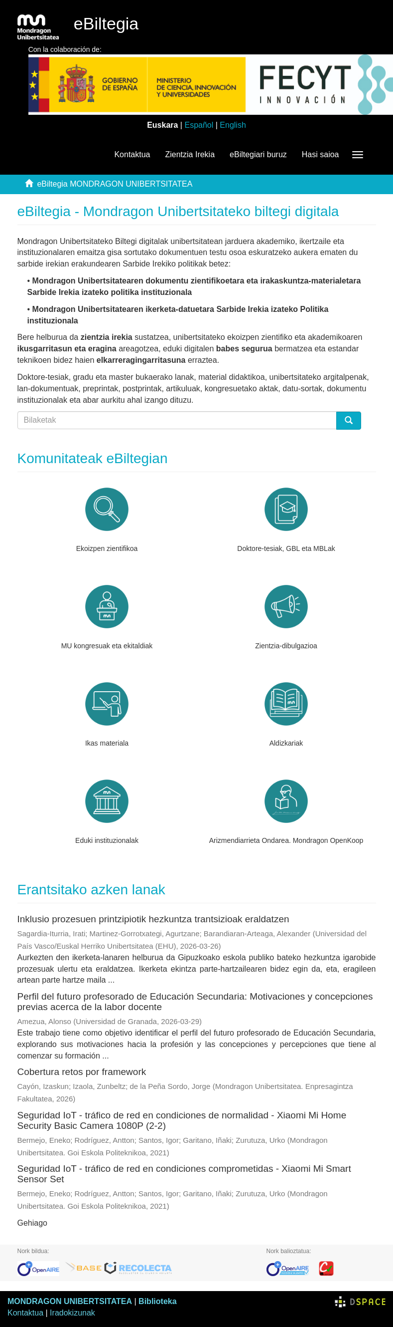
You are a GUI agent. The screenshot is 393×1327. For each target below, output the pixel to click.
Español (198, 125)
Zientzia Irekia (190, 154)
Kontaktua (132, 154)
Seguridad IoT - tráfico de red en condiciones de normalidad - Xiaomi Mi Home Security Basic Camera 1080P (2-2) (182, 1120)
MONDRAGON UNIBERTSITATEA (69, 1301)
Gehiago (32, 1223)
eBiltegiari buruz (258, 154)
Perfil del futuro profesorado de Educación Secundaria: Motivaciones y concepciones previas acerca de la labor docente (195, 1001)
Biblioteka (157, 1301)
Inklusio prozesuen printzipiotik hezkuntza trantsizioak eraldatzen (153, 919)
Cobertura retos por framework (81, 1071)
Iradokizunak (72, 1313)
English (233, 125)
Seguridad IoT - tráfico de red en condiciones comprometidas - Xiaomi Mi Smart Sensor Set (184, 1173)
